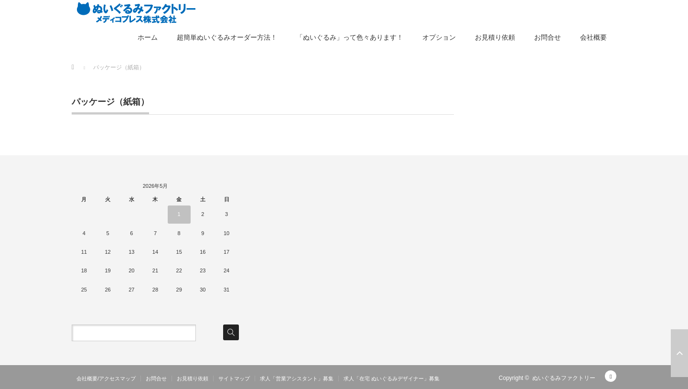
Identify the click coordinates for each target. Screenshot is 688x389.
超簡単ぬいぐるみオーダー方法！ (227, 37)
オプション (439, 37)
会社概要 (593, 37)
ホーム (148, 37)
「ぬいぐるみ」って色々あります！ (349, 37)
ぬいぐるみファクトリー (563, 378)
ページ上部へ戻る (679, 353)
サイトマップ (234, 378)
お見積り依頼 (495, 37)
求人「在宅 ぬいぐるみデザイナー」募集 (392, 378)
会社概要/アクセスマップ (106, 378)
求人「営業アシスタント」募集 (296, 378)
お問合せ (547, 37)
